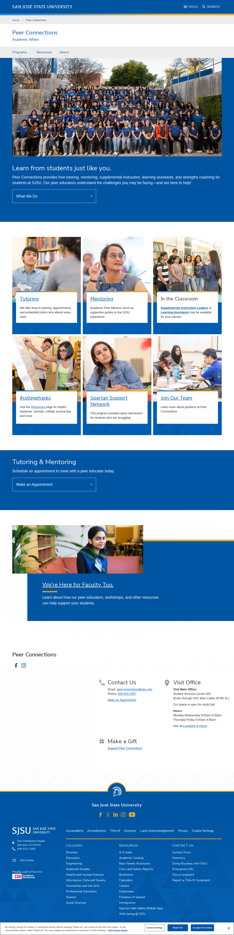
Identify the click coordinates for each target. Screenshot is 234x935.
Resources (44, 52)
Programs (19, 52)
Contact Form (181, 852)
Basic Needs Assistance (134, 863)
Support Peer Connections (125, 748)
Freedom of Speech (132, 897)
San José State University (42, 6)
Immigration (127, 903)
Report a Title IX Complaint (191, 880)
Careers (124, 886)
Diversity (130, 831)
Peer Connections (36, 20)
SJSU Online (27, 860)
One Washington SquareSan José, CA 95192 (31, 843)
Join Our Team (176, 398)
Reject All (178, 927)
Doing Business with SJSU (189, 863)
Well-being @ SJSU (132, 914)
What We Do (26, 196)
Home (15, 20)
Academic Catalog (131, 858)
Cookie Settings (203, 831)
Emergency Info (182, 869)
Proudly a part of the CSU (27, 874)
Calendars (126, 880)
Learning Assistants (175, 312)
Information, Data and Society (86, 880)
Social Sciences (76, 903)
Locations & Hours (195, 726)
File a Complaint (183, 875)
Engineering (74, 863)
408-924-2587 (127, 693)
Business (72, 852)
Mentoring (101, 298)
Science (71, 897)
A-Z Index (125, 852)
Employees (126, 891)
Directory (178, 858)
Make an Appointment (34, 484)
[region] (117, 928)
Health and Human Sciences (85, 875)
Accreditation (96, 831)
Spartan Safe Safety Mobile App (141, 908)
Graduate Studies (78, 869)
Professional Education (81, 891)
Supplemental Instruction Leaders (184, 308)
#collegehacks (35, 398)
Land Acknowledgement (157, 831)
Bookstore (126, 875)
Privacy (183, 831)
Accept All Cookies (202, 927)
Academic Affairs (25, 39)
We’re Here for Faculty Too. (77, 584)
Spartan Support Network (108, 401)
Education (73, 858)
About (64, 52)
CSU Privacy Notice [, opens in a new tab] (117, 930)
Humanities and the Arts (82, 886)
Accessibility (74, 831)
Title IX (115, 831)
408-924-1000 (26, 849)
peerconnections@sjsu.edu (134, 689)
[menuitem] (21, 52)
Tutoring (29, 298)
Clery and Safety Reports (136, 869)
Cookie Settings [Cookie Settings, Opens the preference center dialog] (154, 927)
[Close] (228, 928)
